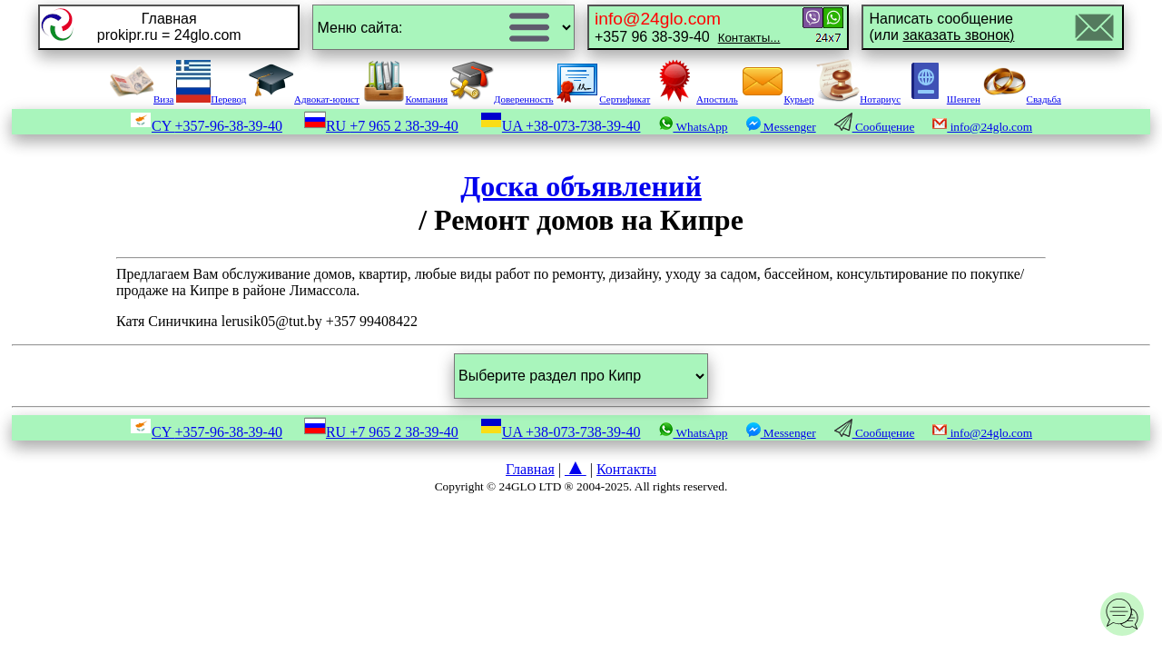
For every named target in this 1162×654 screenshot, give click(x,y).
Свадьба (1022, 99)
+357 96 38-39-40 (687, 27)
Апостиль (695, 99)
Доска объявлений (581, 186)
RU (381, 126)
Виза (141, 99)
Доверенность (502, 99)
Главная (530, 469)
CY (206, 126)
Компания (405, 99)
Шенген (941, 99)
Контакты (626, 469)
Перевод (211, 99)
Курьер (777, 99)
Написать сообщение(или (941, 27)
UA (560, 126)
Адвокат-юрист (304, 99)
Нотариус (858, 99)
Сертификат (603, 99)
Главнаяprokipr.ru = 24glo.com (169, 27)
